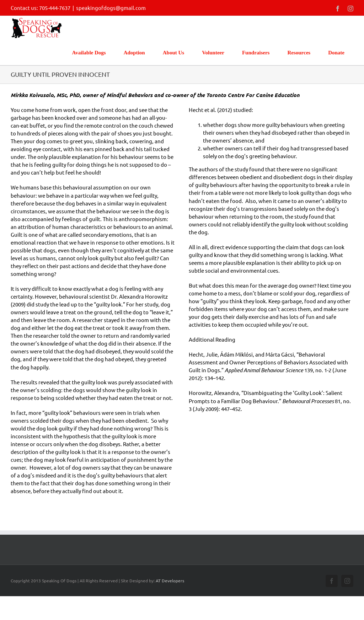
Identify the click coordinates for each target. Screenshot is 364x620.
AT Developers (170, 580)
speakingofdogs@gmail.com (111, 7)
